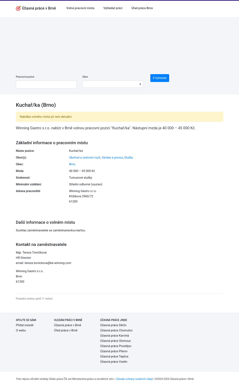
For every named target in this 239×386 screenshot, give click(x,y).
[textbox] (90, 84)
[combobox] (112, 84)
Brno (72, 164)
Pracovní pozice (25, 76)
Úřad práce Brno (142, 8)
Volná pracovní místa (80, 8)
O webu (21, 330)
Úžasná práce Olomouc (115, 341)
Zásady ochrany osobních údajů (134, 378)
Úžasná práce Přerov (114, 351)
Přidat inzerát (24, 325)
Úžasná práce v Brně (67, 325)
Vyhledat (160, 78)
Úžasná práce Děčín (113, 325)
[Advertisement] (119, 43)
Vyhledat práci (112, 8)
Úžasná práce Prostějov (115, 346)
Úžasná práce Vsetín (113, 361)
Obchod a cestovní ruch (84, 157)
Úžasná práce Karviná (114, 335)
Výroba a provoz (112, 157)
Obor (85, 76)
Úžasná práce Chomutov (116, 330)
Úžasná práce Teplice (114, 356)
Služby (128, 157)
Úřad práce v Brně (65, 330)
